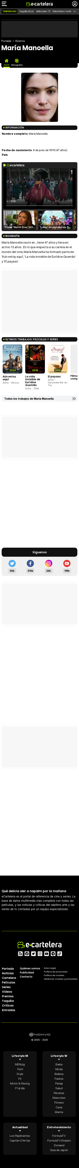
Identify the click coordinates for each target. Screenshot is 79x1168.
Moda (59, 1069)
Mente (59, 1112)
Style (20, 1074)
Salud (59, 1088)
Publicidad (27, 972)
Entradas (8, 1010)
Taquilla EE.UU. (26, 11)
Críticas (8, 1005)
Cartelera (9, 978)
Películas (8, 982)
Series (6, 987)
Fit (20, 1079)
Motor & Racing (20, 1083)
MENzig (20, 1064)
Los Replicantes (20, 1136)
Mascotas (59, 1098)
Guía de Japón (59, 1150)
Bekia (59, 1064)
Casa (59, 1107)
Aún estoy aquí (9, 378)
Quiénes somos (30, 968)
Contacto (26, 976)
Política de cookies (54, 975)
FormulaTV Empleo (59, 1140)
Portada (6, 41)
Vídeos (7, 992)
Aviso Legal (50, 968)
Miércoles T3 (43, 11)
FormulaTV (59, 1136)
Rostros (20, 41)
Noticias (8, 973)
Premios (8, 996)
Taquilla (8, 1001)
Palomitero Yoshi (62, 11)
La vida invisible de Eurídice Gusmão (32, 381)
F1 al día (20, 1088)
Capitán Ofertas (20, 1140)
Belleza (59, 1074)
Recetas (59, 1093)
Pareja (59, 1083)
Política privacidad (55, 971)
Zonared (59, 1145)
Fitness (59, 1102)
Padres (59, 1079)
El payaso (54, 376)
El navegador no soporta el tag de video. (39, 188)
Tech (20, 1069)
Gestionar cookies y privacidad (60, 979)
